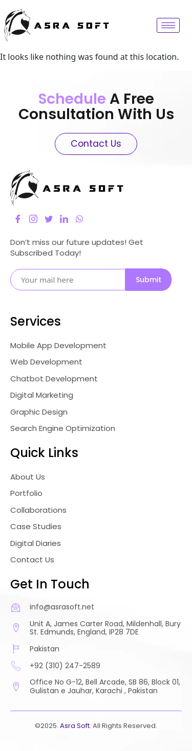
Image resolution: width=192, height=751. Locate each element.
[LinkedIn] (64, 218)
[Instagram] (33, 218)
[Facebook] (18, 218)
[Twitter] (48, 218)
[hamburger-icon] (168, 25)
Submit (148, 280)
